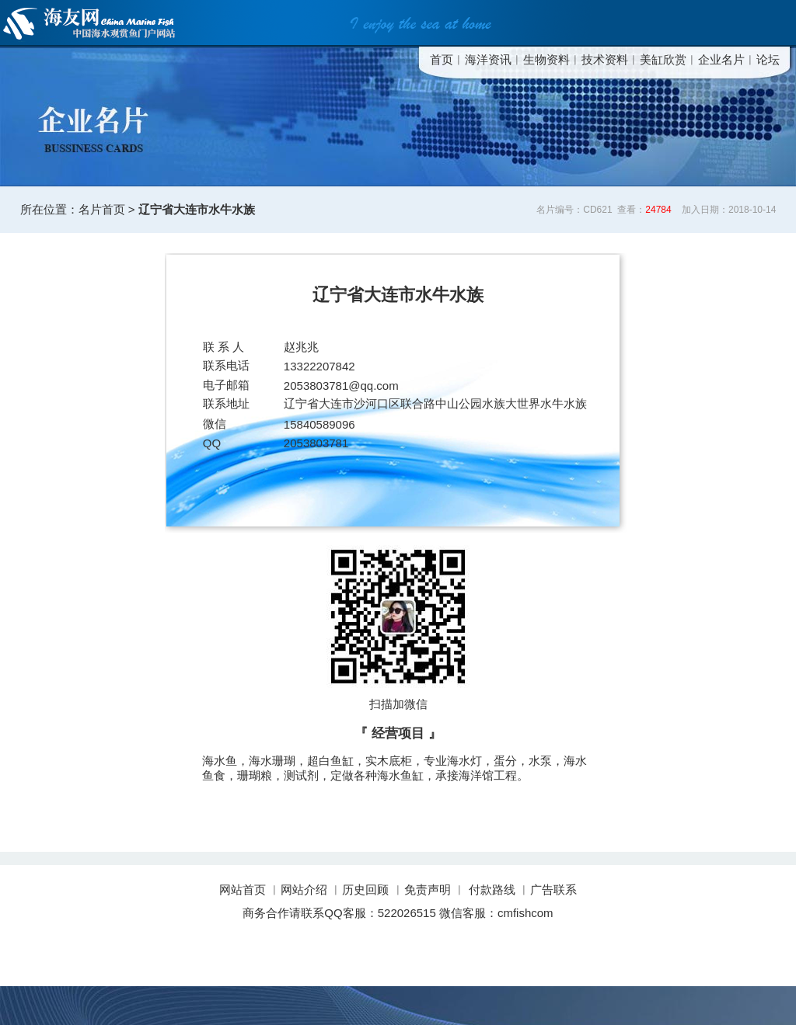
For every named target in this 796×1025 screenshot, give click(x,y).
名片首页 (102, 209)
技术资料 (604, 59)
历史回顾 (365, 889)
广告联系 (553, 889)
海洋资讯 (488, 59)
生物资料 (546, 59)
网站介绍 (304, 889)
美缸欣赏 (663, 59)
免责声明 (427, 889)
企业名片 (721, 59)
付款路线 (492, 889)
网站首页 (244, 889)
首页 (441, 59)
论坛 (768, 59)
